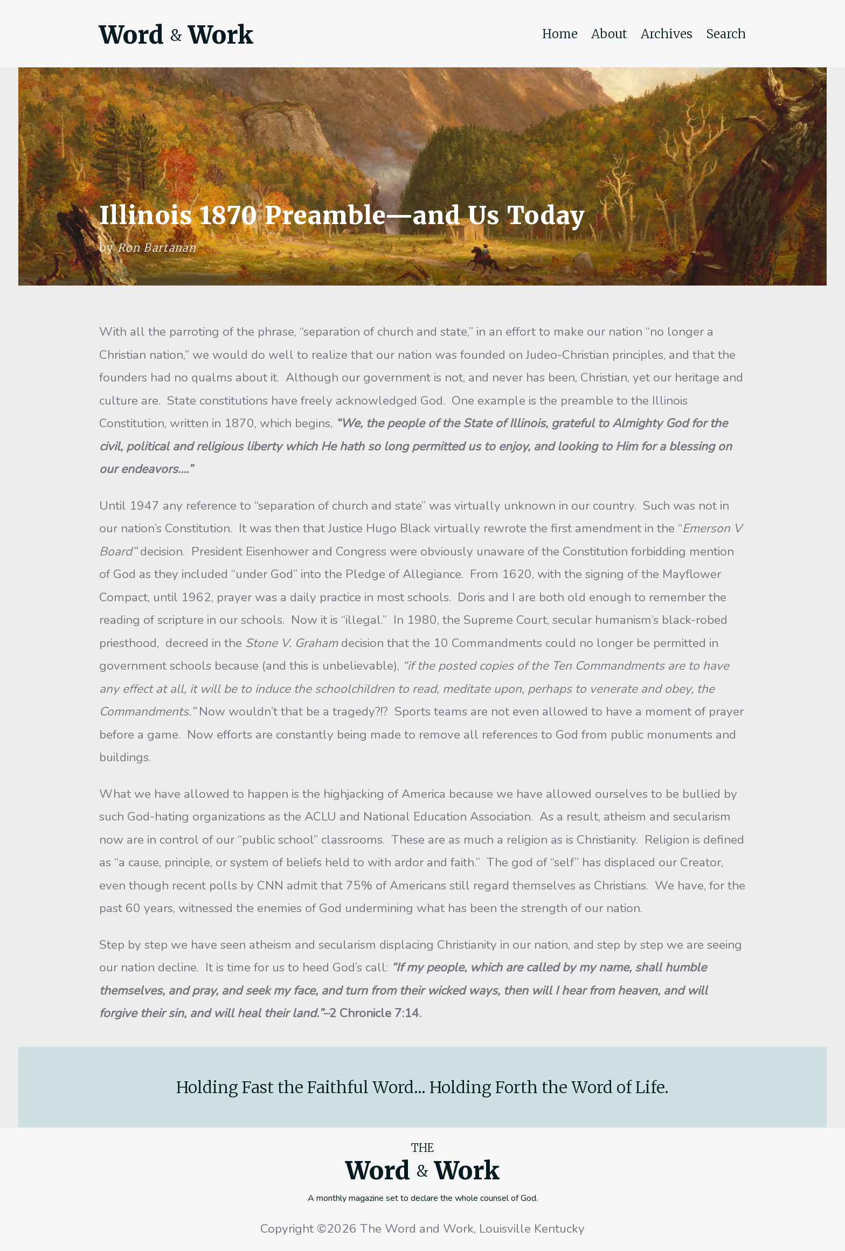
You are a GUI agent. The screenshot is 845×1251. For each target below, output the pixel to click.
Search (726, 33)
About (609, 33)
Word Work (176, 35)
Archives (666, 33)
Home (560, 33)
